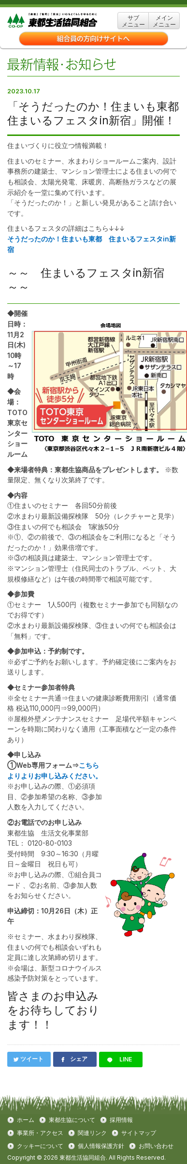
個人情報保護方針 (101, 1146)
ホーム (25, 1120)
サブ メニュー (133, 21)
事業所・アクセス (40, 1133)
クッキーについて (40, 1146)
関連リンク (92, 1133)
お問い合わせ (156, 1146)
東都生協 (67, 20)
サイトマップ (138, 1133)
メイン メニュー (164, 21)
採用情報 (121, 1120)
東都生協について (72, 1120)
